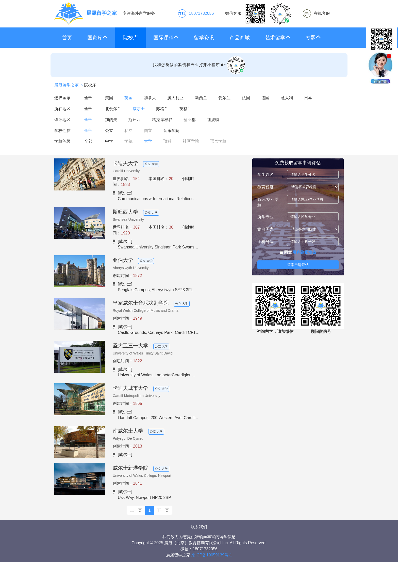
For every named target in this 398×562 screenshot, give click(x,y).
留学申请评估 (298, 265)
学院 (128, 141)
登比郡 (190, 119)
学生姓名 (265, 174)
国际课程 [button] (166, 37)
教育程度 (265, 187)
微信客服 (258, 14)
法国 (246, 98)
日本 (308, 98)
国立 (148, 130)
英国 (128, 98)
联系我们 (199, 527)
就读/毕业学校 (268, 202)
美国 (109, 98)
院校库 (130, 37)
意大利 (287, 98)
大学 (148, 141)
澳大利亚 (175, 98)
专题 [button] (313, 37)
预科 (167, 141)
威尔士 (138, 109)
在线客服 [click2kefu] (322, 13)
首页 (67, 37)
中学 (109, 141)
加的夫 (111, 119)
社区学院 (191, 141)
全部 (88, 98)
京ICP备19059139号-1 (211, 555)
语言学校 (218, 141)
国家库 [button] (97, 37)
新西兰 (201, 98)
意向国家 (265, 229)
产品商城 (239, 37)
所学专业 (265, 217)
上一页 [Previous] (136, 510)
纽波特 (213, 119)
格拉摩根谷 (162, 119)
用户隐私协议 (304, 252)
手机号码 (265, 242)
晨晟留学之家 (66, 85)
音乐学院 (171, 130)
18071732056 (201, 13)
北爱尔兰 (113, 109)
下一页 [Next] (163, 510)
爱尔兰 (224, 98)
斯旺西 (134, 119)
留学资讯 (204, 37)
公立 (109, 130)
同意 (298, 252)
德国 (265, 98)
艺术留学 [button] (277, 37)
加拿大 (150, 98)
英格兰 (185, 109)
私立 (128, 130)
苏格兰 (162, 109)
